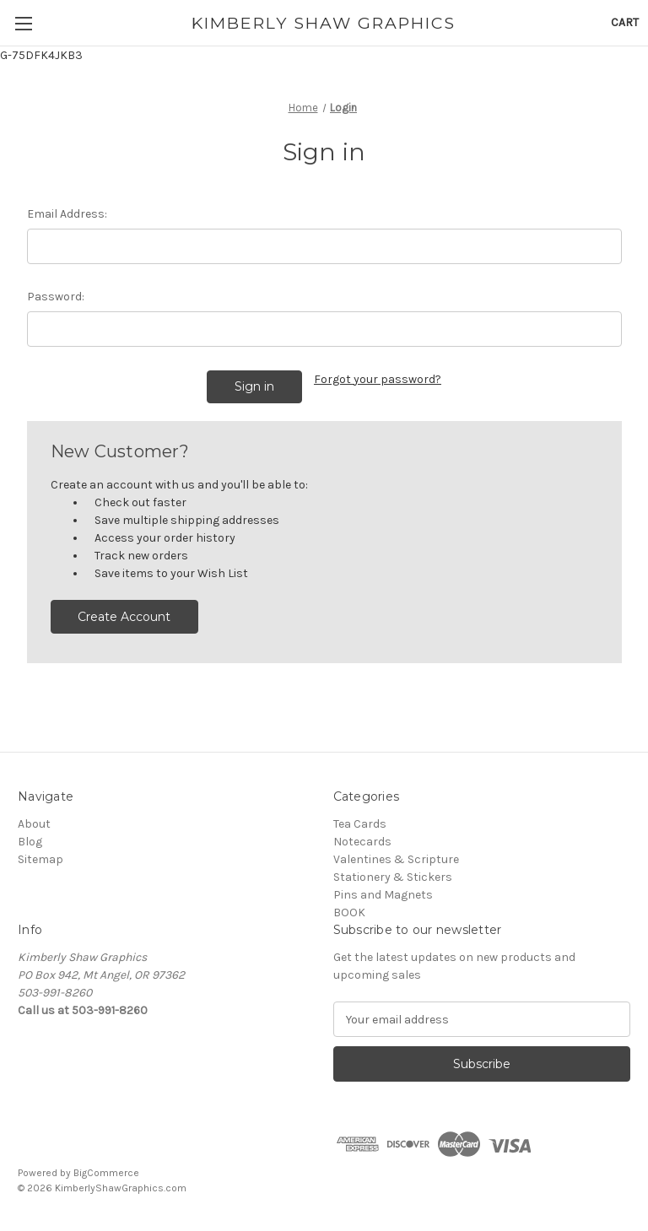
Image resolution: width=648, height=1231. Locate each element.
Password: (55, 296)
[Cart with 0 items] (625, 22)
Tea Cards (359, 824)
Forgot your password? (377, 379)
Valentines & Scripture (396, 859)
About (34, 824)
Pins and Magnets (383, 895)
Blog (30, 841)
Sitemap (40, 859)
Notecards (362, 841)
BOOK (349, 912)
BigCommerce (106, 1173)
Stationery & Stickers (392, 877)
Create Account (124, 616)
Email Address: (67, 214)
